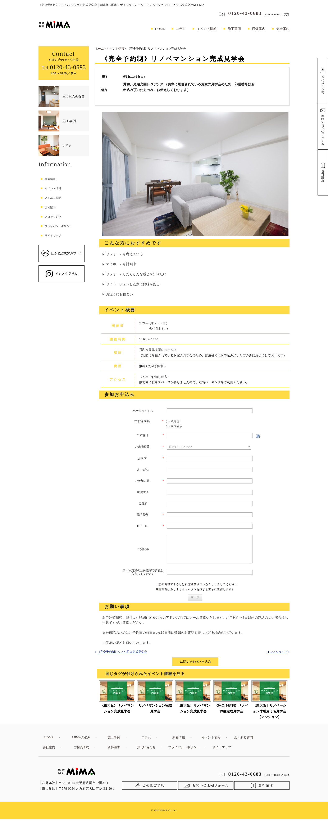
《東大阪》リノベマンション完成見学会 (117, 713)
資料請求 (114, 752)
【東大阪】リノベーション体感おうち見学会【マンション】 (269, 716)
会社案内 (283, 29)
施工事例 (234, 29)
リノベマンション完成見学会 (155, 713)
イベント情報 (207, 29)
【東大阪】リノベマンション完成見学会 (193, 713)
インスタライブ (277, 656)
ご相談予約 (81, 752)
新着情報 (50, 179)
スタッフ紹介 (53, 216)
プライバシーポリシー (58, 226)
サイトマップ (53, 235)
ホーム (99, 48)
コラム (181, 29)
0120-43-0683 (245, 13)
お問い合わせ (146, 752)
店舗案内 (258, 29)
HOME (160, 29)
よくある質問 (53, 197)
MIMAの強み (81, 742)
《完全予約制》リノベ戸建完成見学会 (122, 656)
